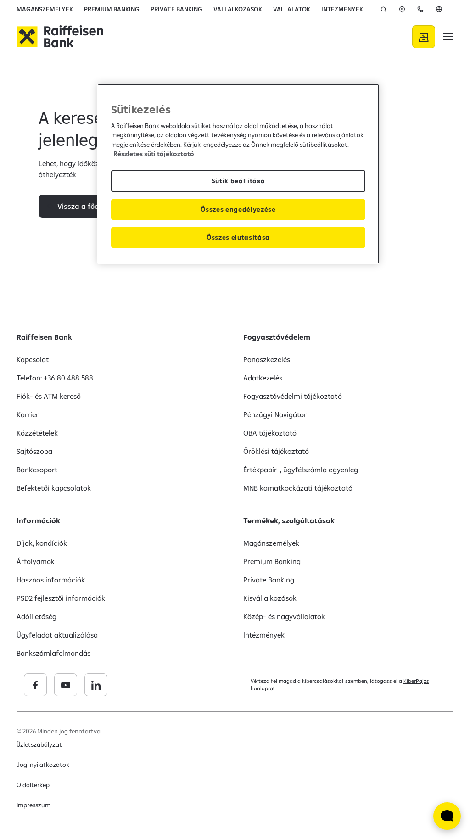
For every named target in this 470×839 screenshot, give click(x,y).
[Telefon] (420, 9)
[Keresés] (383, 9)
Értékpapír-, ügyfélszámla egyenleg (300, 469)
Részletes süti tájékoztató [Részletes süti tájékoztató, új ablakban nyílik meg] (153, 154)
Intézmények (264, 634)
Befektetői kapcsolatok (54, 487)
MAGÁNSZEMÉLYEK (45, 9)
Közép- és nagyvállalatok (284, 616)
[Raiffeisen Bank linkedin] (162, 684)
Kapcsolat (33, 359)
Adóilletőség (36, 616)
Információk (38, 520)
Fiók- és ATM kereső (49, 396)
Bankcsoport (37, 469)
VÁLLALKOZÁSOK (237, 9)
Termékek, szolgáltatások (289, 520)
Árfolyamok (36, 561)
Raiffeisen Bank (44, 336)
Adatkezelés (262, 377)
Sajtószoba (34, 451)
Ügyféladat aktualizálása (57, 634)
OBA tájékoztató (270, 432)
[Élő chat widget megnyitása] (447, 816)
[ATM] (402, 9)
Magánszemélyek (271, 543)
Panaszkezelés (266, 359)
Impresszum (33, 805)
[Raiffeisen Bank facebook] (101, 684)
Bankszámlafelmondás (53, 653)
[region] (238, 174)
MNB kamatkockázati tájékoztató (297, 487)
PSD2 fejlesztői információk (61, 598)
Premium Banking (272, 561)
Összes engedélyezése (238, 209)
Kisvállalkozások (270, 598)
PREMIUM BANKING (112, 9)
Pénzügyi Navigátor (275, 414)
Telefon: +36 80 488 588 (55, 377)
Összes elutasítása (238, 237)
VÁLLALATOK (291, 9)
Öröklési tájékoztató (276, 451)
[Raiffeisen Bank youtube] (131, 684)
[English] (438, 9)
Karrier (28, 414)
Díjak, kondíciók (42, 543)
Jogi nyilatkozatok (43, 765)
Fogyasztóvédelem (276, 336)
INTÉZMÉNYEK (342, 9)
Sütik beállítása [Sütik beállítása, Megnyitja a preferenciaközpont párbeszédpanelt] (238, 181)
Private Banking (268, 579)
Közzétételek (37, 432)
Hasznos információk (51, 579)
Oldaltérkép (33, 785)
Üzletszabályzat (39, 744)
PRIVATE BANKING (176, 9)
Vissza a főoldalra (88, 219)
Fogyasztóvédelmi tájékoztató (292, 396)
